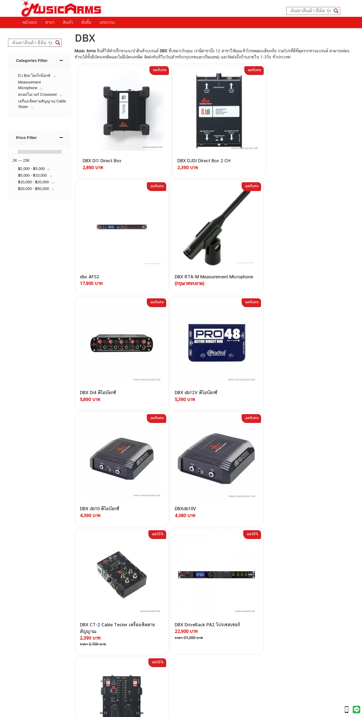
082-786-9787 (193, 618)
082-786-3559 (194, 563)
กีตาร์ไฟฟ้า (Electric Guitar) (264, 550)
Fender (247, 598)
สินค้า (68, 22)
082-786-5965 (205, 636)
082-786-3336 (190, 594)
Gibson (247, 604)
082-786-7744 (202, 587)
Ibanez (247, 610)
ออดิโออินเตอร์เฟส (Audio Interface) (271, 586)
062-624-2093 (197, 556)
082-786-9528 (181, 612)
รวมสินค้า (34, 568)
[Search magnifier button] (336, 11)
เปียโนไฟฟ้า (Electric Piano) (264, 568)
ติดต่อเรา (34, 554)
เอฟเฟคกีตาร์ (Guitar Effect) (264, 574)
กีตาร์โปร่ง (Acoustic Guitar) (265, 556)
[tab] (39, 60)
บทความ (107, 22)
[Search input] (311, 11)
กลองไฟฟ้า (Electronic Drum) (265, 580)
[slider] (15, 152)
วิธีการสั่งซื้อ (37, 547)
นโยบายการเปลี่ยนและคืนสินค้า (55, 561)
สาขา (50, 22)
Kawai (246, 616)
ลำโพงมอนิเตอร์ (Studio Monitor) (268, 592)
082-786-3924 (178, 606)
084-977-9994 (194, 581)
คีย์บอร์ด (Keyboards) (259, 562)
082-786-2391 (204, 642)
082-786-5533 (193, 575)
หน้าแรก (29, 22)
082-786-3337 (194, 569)
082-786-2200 (206, 600)
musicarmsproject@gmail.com (171, 704)
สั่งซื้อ (86, 22)
